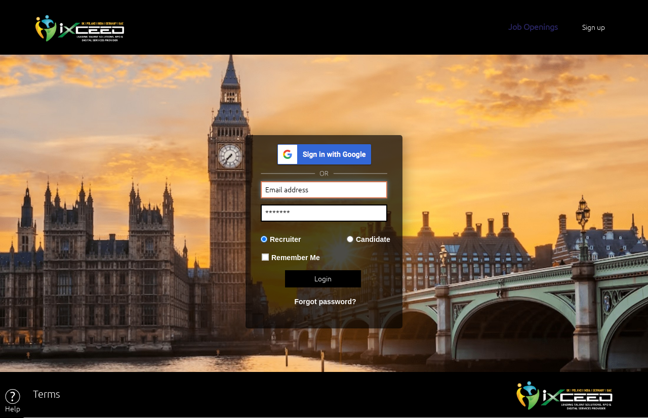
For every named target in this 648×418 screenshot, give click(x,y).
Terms (46, 394)
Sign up (593, 27)
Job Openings (533, 26)
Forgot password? (325, 302)
